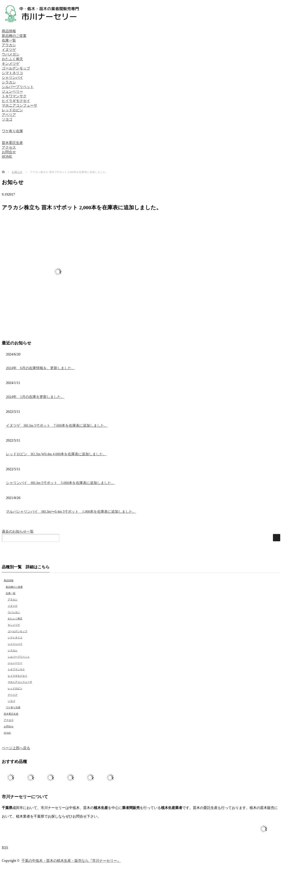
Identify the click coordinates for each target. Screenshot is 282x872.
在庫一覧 (9, 40)
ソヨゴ (7, 119)
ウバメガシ (10, 54)
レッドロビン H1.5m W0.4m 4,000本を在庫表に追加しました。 (56, 454)
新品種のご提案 (14, 36)
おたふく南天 (12, 59)
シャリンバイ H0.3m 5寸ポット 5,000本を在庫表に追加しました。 (60, 483)
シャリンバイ (12, 77)
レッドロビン (12, 110)
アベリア (9, 115)
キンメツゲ (10, 63)
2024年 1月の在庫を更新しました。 (35, 397)
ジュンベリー (12, 91)
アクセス (9, 147)
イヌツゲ (9, 50)
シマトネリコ (12, 73)
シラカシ (9, 82)
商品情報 (9, 31)
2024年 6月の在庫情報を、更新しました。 (40, 368)
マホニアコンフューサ (19, 105)
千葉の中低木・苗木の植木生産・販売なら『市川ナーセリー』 (71, 860)
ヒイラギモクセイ (16, 101)
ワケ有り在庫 (12, 131)
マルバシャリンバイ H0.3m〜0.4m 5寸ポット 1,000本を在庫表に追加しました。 (71, 511)
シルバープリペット (18, 87)
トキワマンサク (14, 96)
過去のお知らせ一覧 (18, 531)
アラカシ (9, 45)
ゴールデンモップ (16, 68)
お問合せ (9, 152)
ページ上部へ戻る (16, 748)
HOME (7, 156)
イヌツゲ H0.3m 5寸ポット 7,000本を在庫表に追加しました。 (57, 425)
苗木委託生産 (12, 143)
